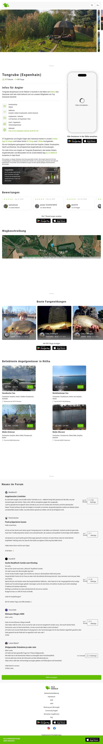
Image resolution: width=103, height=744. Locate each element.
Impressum (51, 696)
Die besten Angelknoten (51, 714)
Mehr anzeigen (51, 677)
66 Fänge (30, 141)
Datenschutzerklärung (51, 693)
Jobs (51, 703)
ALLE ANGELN (51, 153)
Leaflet (24, 257)
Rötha (52, 92)
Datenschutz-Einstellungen (51, 735)
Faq (51, 717)
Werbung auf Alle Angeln (52, 707)
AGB (51, 700)
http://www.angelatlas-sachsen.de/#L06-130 (23, 131)
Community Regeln (51, 710)
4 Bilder (40, 141)
